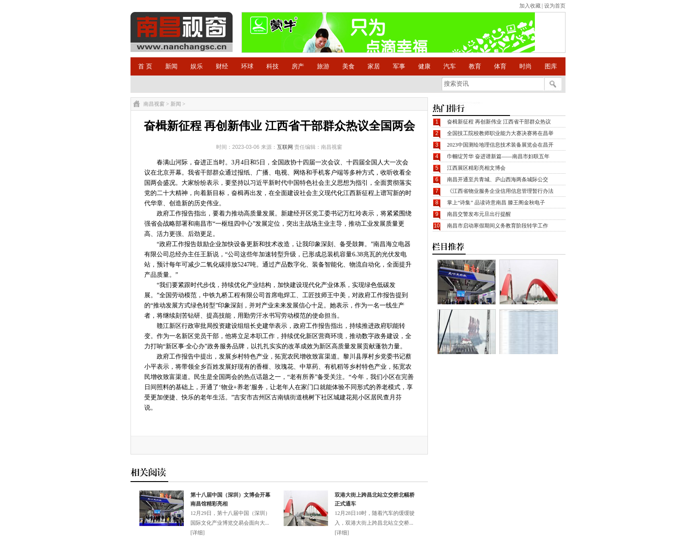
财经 (222, 66)
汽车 (449, 66)
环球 (247, 66)
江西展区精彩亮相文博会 (476, 168)
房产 (298, 66)
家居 (374, 66)
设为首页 (555, 6)
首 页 (145, 66)
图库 (551, 66)
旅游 (323, 66)
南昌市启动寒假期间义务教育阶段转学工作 (497, 226)
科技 (272, 66)
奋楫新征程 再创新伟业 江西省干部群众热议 (499, 122)
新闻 (171, 66)
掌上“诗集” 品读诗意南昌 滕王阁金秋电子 (496, 202)
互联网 (285, 147)
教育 (475, 66)
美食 (348, 66)
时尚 (525, 66)
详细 (197, 533)
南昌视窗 (154, 104)
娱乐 (196, 66)
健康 (424, 66)
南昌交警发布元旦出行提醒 (479, 214)
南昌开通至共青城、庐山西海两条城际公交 (497, 179)
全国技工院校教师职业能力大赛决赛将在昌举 (500, 133)
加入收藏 (530, 6)
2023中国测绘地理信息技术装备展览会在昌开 (500, 145)
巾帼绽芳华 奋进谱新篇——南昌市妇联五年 (498, 156)
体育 (500, 66)
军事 (399, 66)
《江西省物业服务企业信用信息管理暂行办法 (500, 191)
